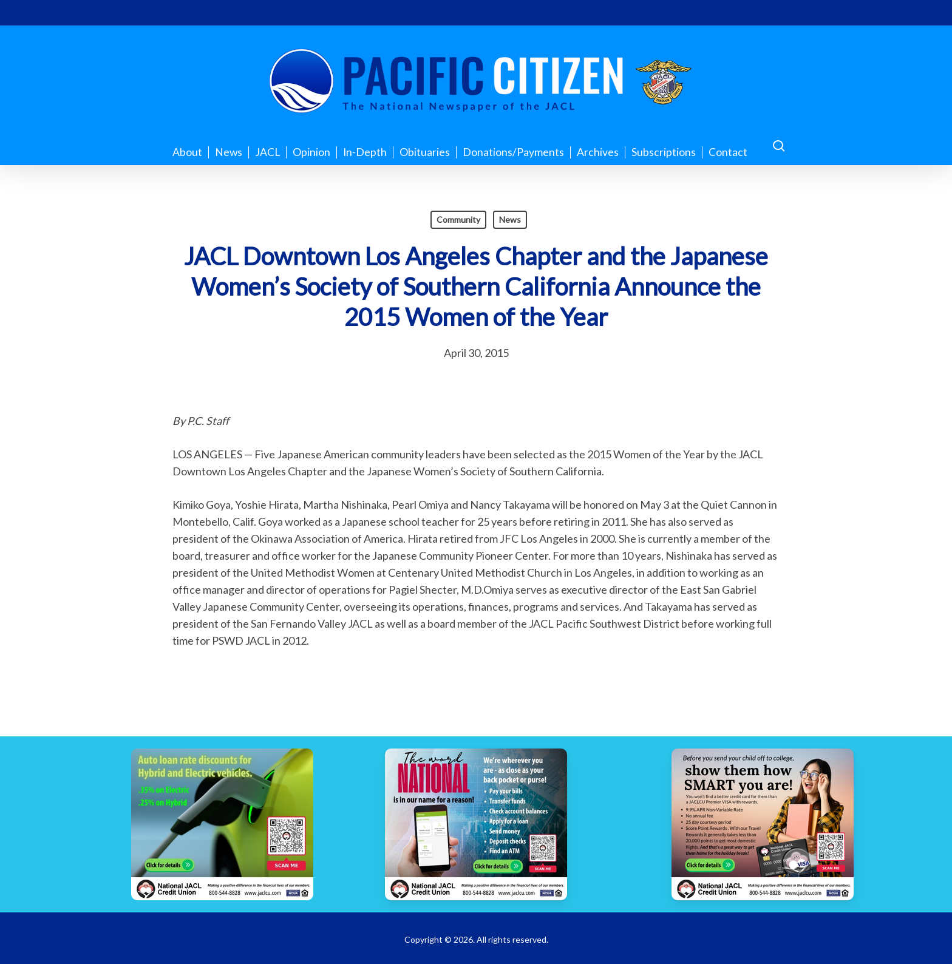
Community (458, 219)
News (510, 219)
